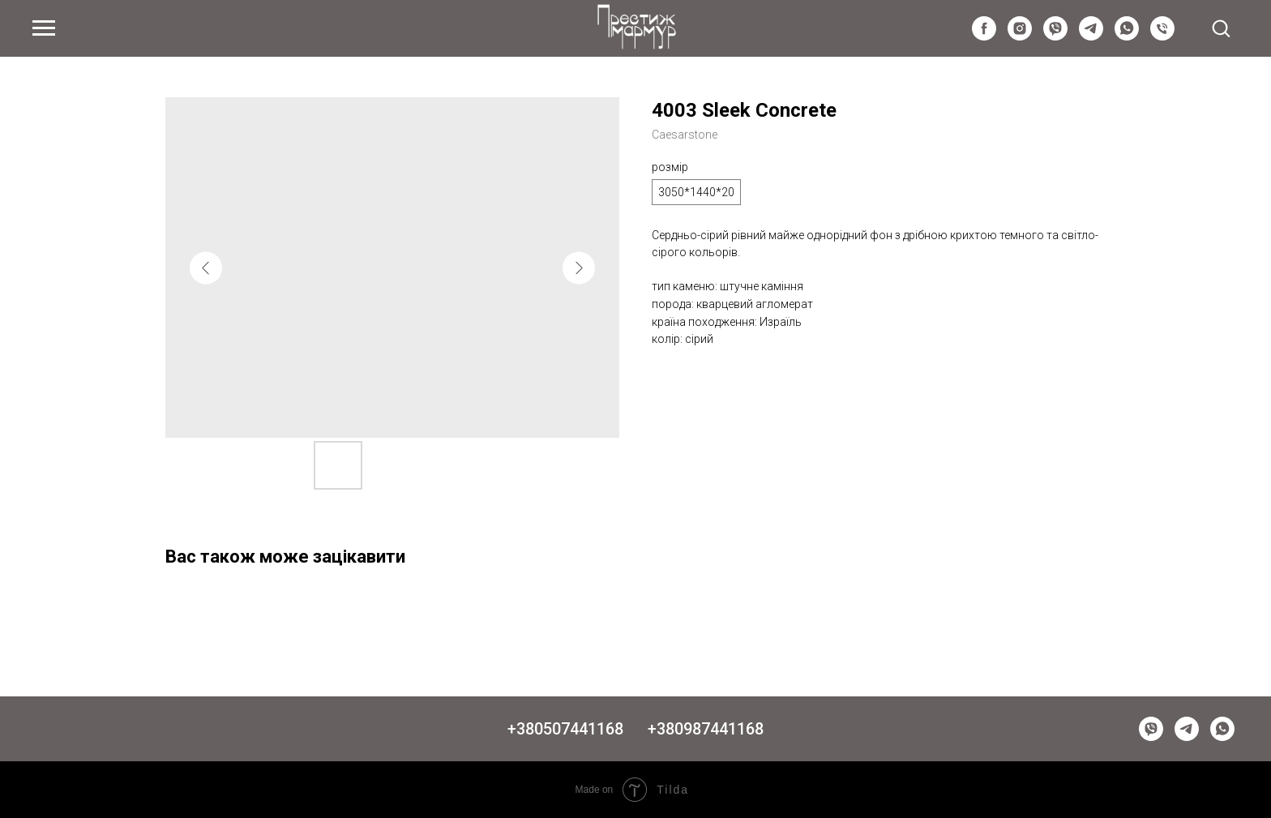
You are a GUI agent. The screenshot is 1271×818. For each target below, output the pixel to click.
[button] (1220, 27)
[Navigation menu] (43, 28)
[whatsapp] (1127, 36)
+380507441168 (565, 729)
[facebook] (984, 36)
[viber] (1055, 36)
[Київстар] (1162, 36)
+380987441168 (706, 729)
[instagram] (1020, 36)
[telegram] (1091, 36)
